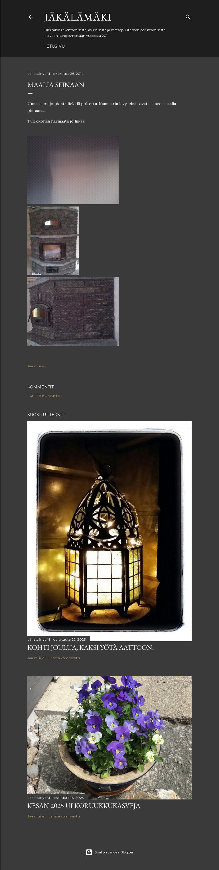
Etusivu (55, 46)
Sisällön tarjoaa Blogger (109, 852)
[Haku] (188, 15)
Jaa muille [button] (35, 366)
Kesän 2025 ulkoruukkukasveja (83, 805)
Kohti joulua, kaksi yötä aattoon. (90, 647)
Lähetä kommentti (45, 396)
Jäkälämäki (77, 17)
